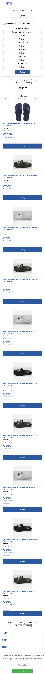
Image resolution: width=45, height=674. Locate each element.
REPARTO (22, 49)
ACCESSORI (18, 23)
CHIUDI (43, 655)
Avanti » (28, 82)
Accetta (22, 671)
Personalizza (22, 665)
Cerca (22, 16)
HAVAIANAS (7, 130)
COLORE (22, 63)
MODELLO (22, 42)
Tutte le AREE (22, 28)
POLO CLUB (7, 182)
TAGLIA (22, 56)
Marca (22, 35)
